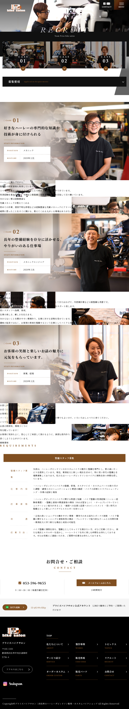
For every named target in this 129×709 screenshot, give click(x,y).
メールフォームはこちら (99, 583)
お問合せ (109, 673)
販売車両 (81, 659)
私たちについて (54, 646)
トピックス (110, 646)
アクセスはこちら (14, 669)
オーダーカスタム (55, 673)
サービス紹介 (53, 659)
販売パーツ (81, 673)
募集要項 (28, 81)
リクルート (110, 659)
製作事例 (80, 646)
